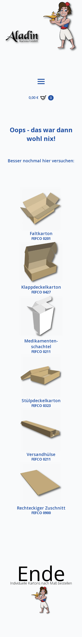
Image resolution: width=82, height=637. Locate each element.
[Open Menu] (41, 81)
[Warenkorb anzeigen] (41, 98)
